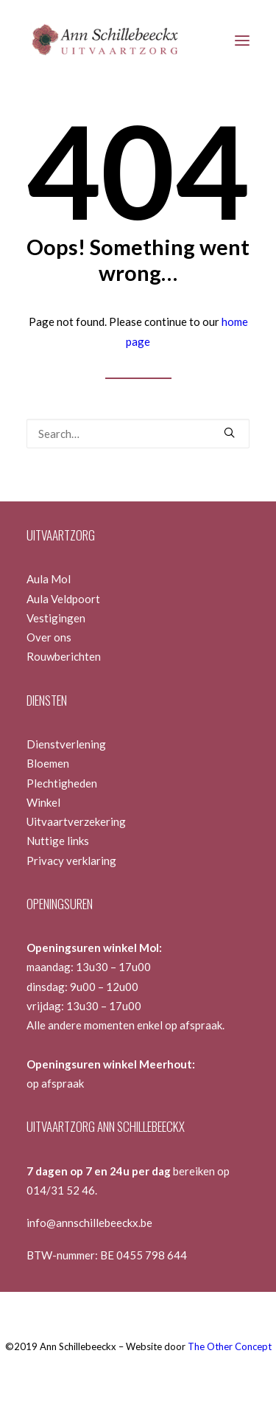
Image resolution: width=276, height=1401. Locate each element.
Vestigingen (55, 618)
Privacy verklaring (71, 860)
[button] (242, 40)
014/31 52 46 (60, 1190)
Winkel (43, 802)
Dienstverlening (66, 744)
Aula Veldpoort (63, 598)
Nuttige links (57, 840)
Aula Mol (48, 578)
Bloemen (47, 763)
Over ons (48, 637)
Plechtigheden (61, 783)
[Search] (138, 433)
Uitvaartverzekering (76, 821)
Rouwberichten (63, 656)
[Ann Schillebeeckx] (103, 40)
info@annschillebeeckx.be (89, 1222)
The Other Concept (230, 1346)
